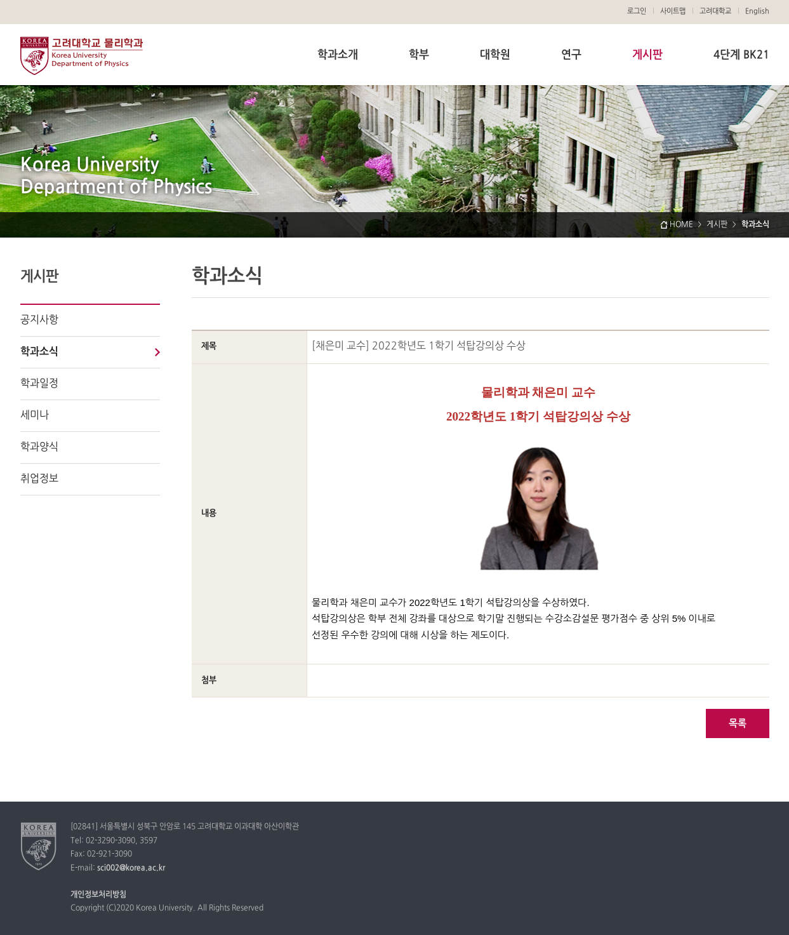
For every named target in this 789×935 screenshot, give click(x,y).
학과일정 (39, 383)
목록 (737, 723)
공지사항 (39, 320)
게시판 (647, 55)
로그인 (636, 11)
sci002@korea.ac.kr (131, 868)
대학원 (495, 55)
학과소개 (337, 55)
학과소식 (39, 352)
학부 (419, 55)
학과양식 (39, 447)
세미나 (34, 415)
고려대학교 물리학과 (81, 56)
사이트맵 (673, 11)
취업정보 (39, 479)
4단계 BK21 (741, 55)
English (757, 11)
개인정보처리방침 (98, 895)
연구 (571, 55)
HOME (681, 224)
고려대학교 (715, 11)
